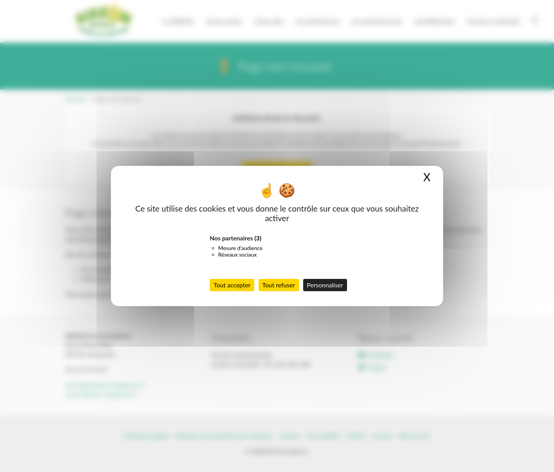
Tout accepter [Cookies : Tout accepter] (232, 285)
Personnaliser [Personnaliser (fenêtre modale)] (325, 285)
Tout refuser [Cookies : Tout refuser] (278, 285)
